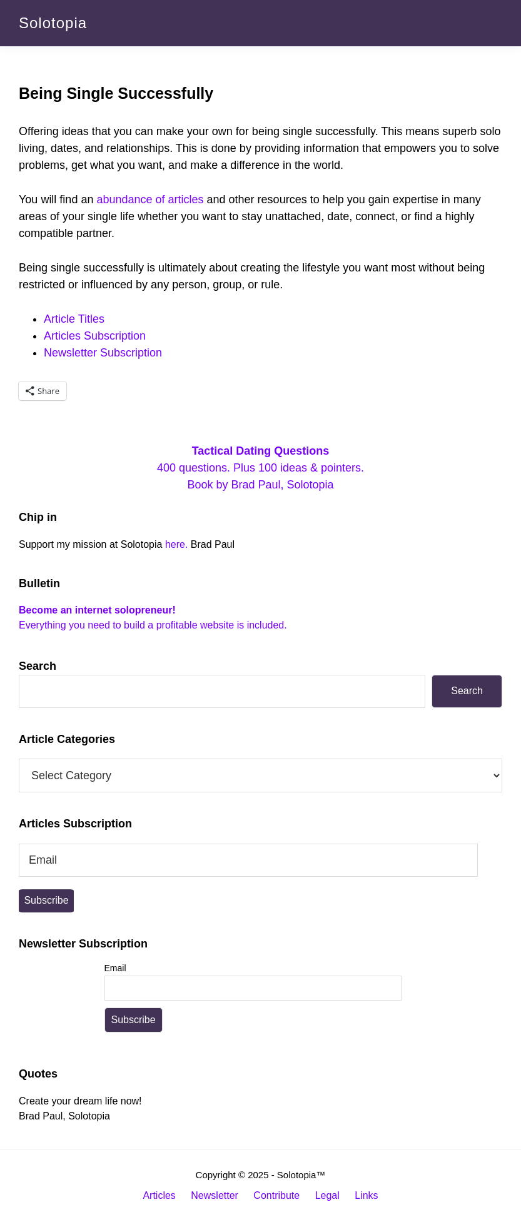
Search (37, 666)
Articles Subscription (95, 336)
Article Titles (74, 319)
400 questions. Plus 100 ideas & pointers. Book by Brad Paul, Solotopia (260, 468)
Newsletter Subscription (103, 352)
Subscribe (46, 900)
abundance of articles (149, 199)
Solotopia (53, 22)
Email (115, 968)
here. (176, 544)
